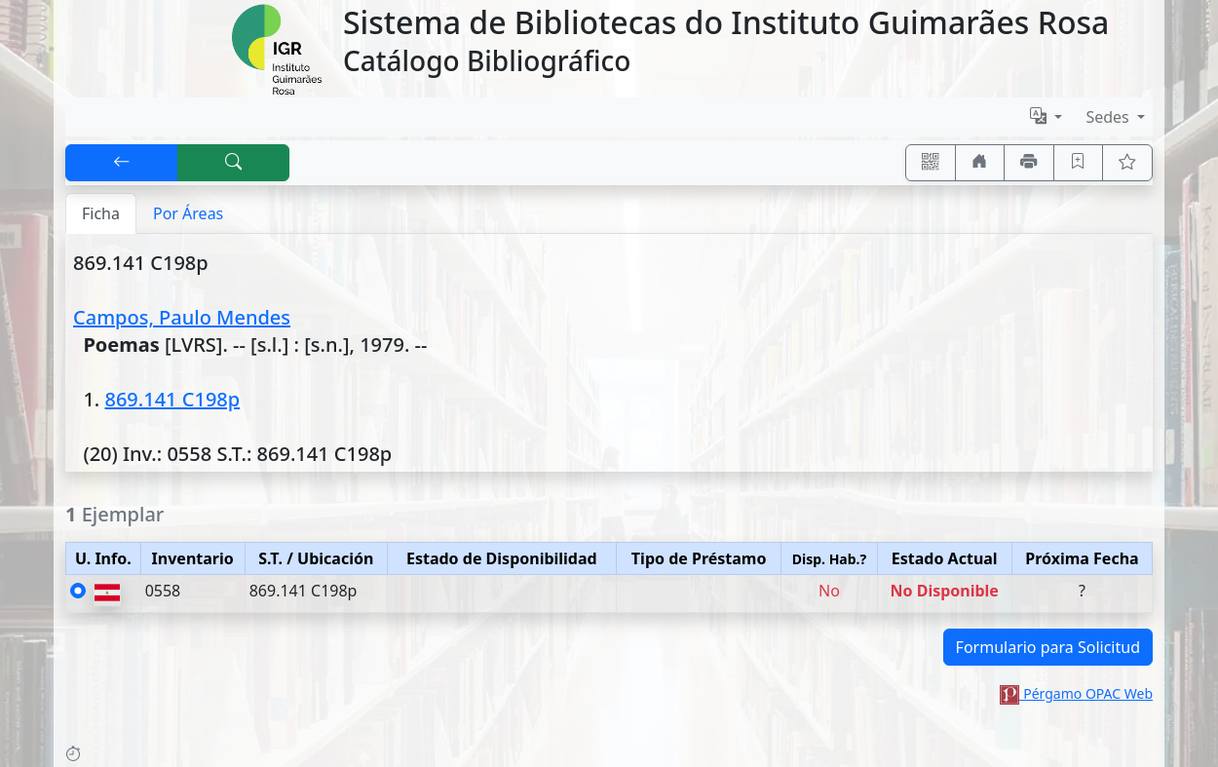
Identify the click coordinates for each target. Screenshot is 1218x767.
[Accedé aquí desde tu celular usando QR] (930, 162)
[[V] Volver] (121, 162)
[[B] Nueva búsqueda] (233, 162)
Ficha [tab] (101, 213)
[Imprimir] (1029, 162)
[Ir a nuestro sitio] (980, 162)
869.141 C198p (172, 399)
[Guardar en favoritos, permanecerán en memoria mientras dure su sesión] (1078, 162)
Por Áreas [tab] (188, 213)
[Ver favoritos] (1127, 162)
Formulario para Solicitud (1048, 647)
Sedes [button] (1109, 117)
